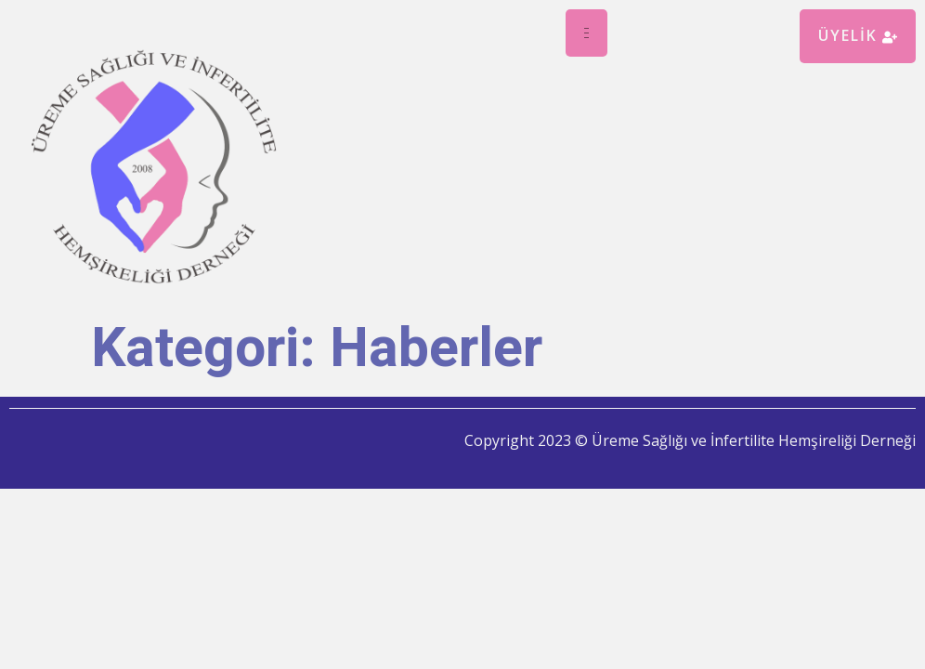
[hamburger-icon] (586, 33)
